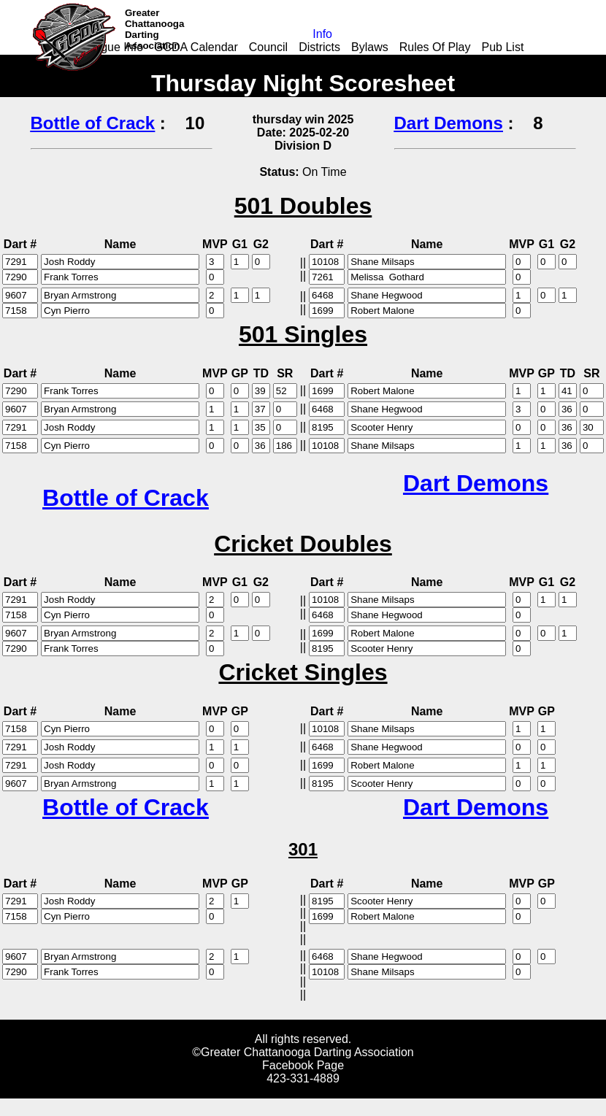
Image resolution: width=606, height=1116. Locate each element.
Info (322, 34)
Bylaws (369, 47)
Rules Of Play (435, 47)
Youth (335, 60)
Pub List (503, 47)
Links (241, 60)
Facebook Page (303, 1065)
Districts (319, 47)
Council (268, 47)
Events (380, 60)
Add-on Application (167, 60)
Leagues (288, 60)
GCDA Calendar (196, 47)
